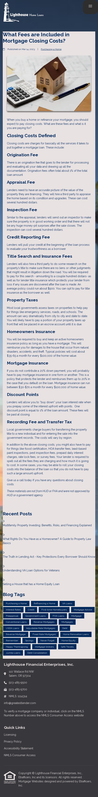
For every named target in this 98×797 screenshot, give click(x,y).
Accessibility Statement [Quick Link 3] (18, 748)
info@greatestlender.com (20, 703)
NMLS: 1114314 (18, 696)
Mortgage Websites (31, 781)
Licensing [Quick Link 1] (10, 734)
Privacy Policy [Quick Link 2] (13, 741)
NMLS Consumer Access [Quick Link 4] (20, 755)
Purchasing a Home (51, 49)
